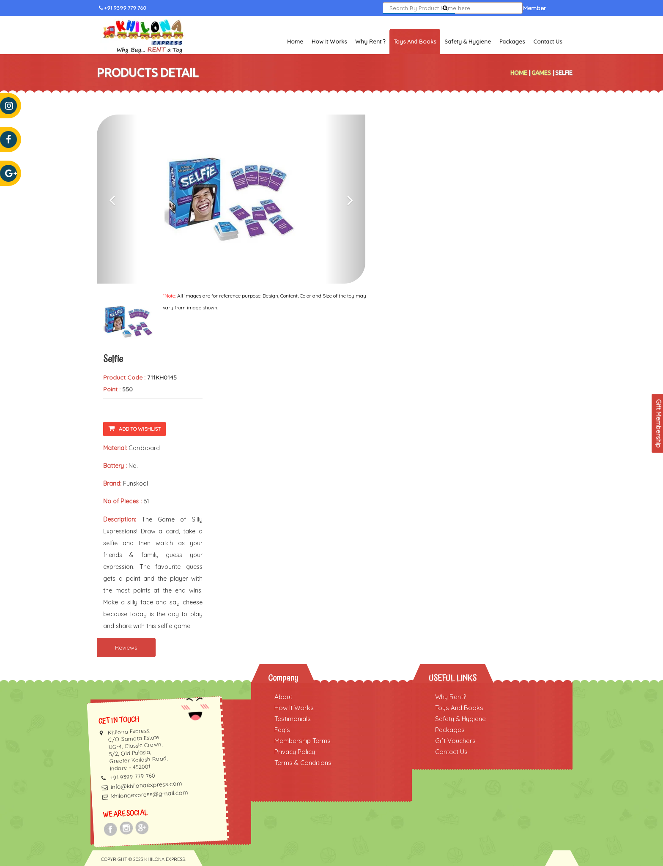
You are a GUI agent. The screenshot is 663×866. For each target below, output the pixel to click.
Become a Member (519, 8)
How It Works (329, 41)
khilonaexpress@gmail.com (149, 794)
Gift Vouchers (455, 741)
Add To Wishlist (134, 428)
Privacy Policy (294, 752)
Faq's (282, 730)
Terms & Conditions (303, 763)
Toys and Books (415, 41)
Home (295, 41)
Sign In (474, 8)
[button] (117, 199)
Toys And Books (459, 708)
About (283, 697)
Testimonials (292, 719)
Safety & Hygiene (467, 41)
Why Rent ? (370, 41)
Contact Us (547, 41)
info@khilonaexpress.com (146, 785)
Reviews (126, 647)
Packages (512, 41)
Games (541, 72)
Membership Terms (302, 741)
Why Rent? (450, 697)
